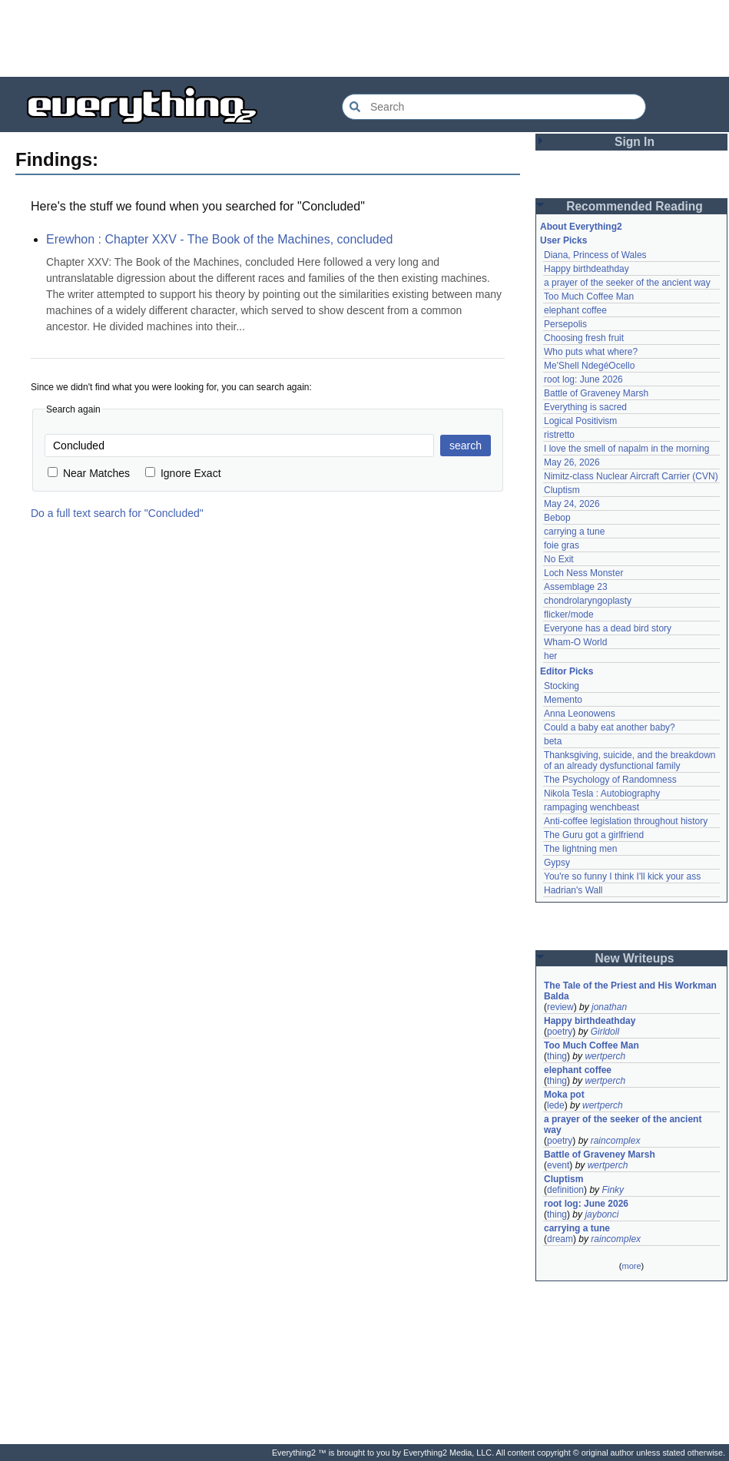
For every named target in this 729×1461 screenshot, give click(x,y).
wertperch (605, 1056)
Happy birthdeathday (586, 268)
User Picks (563, 240)
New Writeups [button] (634, 958)
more (631, 1266)
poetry (559, 1031)
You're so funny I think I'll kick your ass (622, 876)
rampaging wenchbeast (591, 807)
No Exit (559, 559)
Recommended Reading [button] (634, 206)
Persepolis (565, 324)
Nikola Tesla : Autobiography (602, 793)
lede (556, 1105)
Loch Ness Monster (583, 573)
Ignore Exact (183, 473)
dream (560, 1239)
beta (553, 741)
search (465, 445)
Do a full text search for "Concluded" (117, 513)
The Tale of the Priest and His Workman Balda (631, 991)
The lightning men (580, 848)
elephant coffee (575, 310)
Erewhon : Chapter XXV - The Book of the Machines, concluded (219, 239)
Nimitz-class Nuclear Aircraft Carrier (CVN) (631, 476)
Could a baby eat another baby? (609, 727)
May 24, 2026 (572, 504)
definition (565, 1189)
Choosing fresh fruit (584, 338)
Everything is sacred (585, 407)
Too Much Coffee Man (589, 296)
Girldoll (605, 1031)
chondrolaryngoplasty (587, 600)
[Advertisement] (365, 38)
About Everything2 (581, 226)
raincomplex (616, 1140)
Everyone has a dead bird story (607, 628)
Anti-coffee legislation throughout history (625, 821)
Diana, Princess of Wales (595, 255)
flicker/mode (569, 614)
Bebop (557, 517)
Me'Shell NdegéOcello (589, 365)
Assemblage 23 (576, 586)
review (560, 1007)
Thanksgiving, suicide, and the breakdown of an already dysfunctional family (631, 760)
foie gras (561, 545)
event (558, 1165)
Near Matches (89, 473)
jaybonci (601, 1214)
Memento (563, 699)
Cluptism (562, 490)
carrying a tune (574, 531)
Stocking (561, 686)
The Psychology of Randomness (610, 779)
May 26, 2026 (572, 462)
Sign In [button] (634, 141)
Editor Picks (566, 671)
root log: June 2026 (583, 379)
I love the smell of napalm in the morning (626, 448)
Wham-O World (575, 642)
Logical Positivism (580, 421)
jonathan (609, 1007)
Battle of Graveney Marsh (596, 393)
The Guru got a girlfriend (594, 835)
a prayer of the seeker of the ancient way (627, 282)
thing (557, 1056)
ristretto (559, 434)
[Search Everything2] (494, 107)
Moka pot (564, 1094)
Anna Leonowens (579, 713)
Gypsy (557, 862)
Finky (612, 1189)
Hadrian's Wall (573, 890)
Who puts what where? (591, 351)
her (550, 656)
